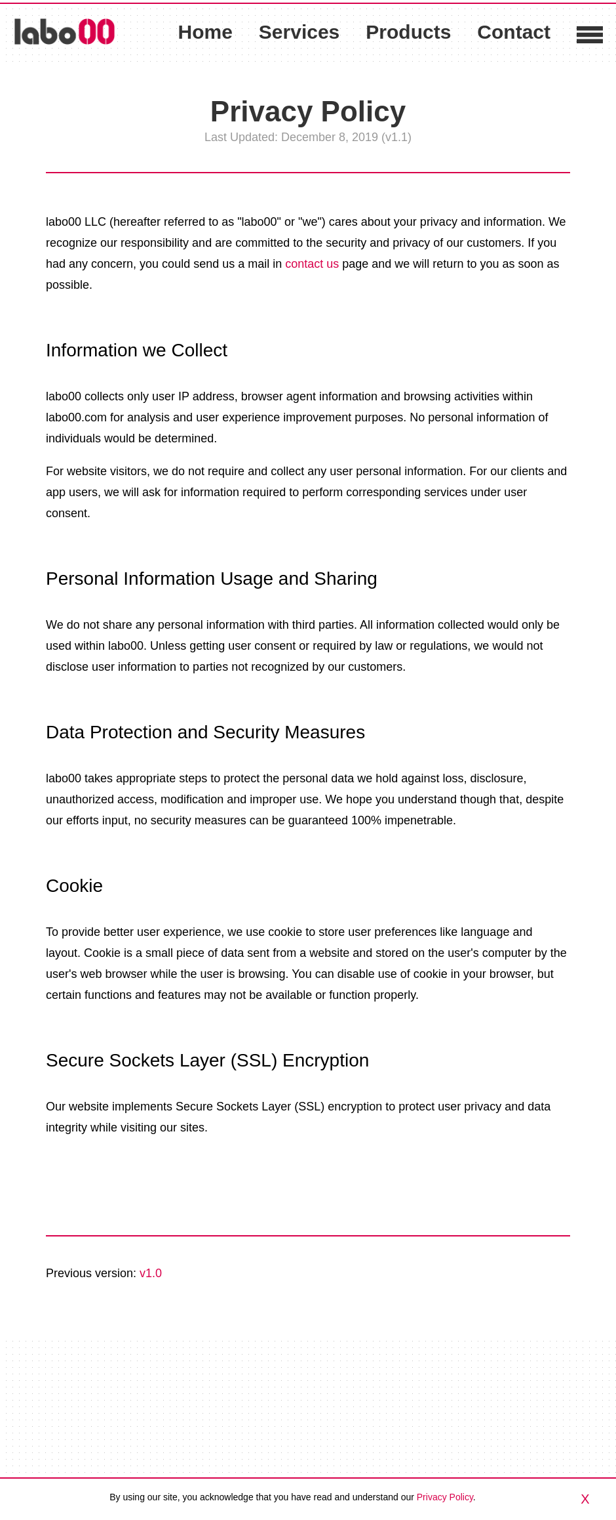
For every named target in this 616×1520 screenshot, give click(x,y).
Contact (513, 32)
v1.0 (151, 1273)
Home (205, 32)
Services (299, 32)
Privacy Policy (445, 1497)
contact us (312, 263)
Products (408, 32)
